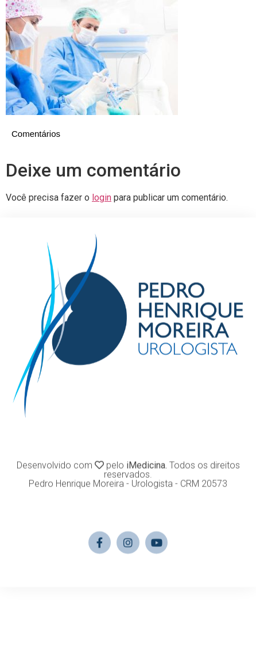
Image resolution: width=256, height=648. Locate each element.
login (101, 197)
